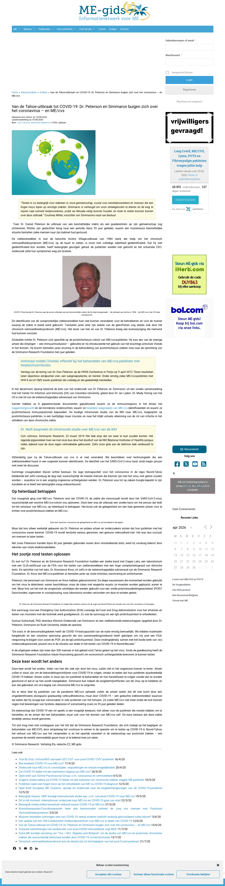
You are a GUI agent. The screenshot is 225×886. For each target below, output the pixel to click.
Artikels (43, 92)
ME (16, 29)
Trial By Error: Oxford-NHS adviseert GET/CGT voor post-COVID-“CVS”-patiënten (67, 759)
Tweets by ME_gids (192, 486)
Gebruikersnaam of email (181, 40)
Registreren (189, 89)
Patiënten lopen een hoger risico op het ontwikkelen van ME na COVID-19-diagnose (69, 784)
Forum (102, 29)
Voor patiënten (66, 29)
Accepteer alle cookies (108, 874)
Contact (124, 29)
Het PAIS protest (181, 590)
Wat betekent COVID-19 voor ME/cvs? (42, 763)
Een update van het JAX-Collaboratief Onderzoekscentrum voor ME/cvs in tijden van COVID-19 (76, 821)
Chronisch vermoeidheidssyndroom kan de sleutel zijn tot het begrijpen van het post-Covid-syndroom (79, 841)
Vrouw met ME (180, 600)
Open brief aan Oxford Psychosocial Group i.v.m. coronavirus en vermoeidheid (66, 775)
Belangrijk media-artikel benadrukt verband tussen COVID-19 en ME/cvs (62, 804)
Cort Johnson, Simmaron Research (33, 122)
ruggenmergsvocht (23, 408)
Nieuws (29, 29)
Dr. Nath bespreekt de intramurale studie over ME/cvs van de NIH (69, 429)
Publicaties (45, 29)
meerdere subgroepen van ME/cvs (107, 408)
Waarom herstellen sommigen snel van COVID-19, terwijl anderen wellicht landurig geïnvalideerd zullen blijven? (85, 816)
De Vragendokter (181, 584)
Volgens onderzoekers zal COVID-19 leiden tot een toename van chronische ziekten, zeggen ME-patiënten (82, 779)
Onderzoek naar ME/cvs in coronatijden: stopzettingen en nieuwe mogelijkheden (67, 767)
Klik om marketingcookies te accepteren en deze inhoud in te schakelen (192, 485)
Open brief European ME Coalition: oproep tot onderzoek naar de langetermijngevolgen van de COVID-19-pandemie (90, 788)
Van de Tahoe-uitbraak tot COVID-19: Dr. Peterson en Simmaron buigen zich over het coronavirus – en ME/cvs (85, 108)
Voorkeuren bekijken (198, 874)
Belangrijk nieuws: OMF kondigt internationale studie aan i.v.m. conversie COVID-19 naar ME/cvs (77, 796)
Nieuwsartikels (29, 92)
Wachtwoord (174, 55)
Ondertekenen (185, 199)
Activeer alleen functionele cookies (154, 874)
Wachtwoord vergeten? (189, 101)
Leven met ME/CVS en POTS (187, 579)
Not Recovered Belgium (185, 595)
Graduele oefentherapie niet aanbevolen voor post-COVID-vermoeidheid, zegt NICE (68, 829)
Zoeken (113, 29)
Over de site (87, 29)
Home (15, 92)
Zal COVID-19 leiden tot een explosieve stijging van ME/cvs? (55, 771)
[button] (218, 865)
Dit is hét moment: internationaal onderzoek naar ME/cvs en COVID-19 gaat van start (70, 800)
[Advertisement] (87, 60)
